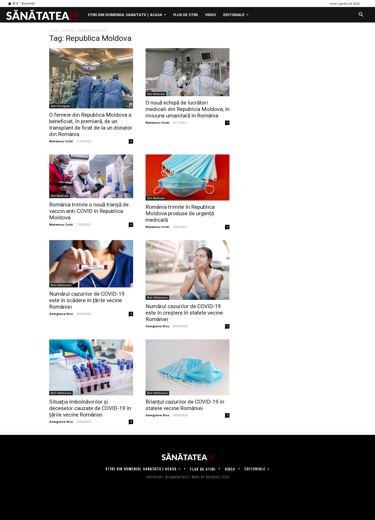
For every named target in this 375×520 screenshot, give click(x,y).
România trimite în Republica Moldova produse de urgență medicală (180, 213)
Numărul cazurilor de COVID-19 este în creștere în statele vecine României (184, 312)
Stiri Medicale (156, 94)
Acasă (53, 30)
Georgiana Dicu (61, 314)
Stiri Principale (60, 106)
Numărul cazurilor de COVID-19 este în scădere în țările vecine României (87, 300)
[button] (361, 15)
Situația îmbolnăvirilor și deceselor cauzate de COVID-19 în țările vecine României (90, 408)
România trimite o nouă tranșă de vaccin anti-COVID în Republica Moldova (89, 211)
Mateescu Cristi (61, 141)
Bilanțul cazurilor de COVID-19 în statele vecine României (185, 405)
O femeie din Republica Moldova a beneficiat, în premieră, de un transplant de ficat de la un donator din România (90, 124)
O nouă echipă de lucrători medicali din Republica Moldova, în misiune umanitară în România (187, 109)
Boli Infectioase (61, 285)
